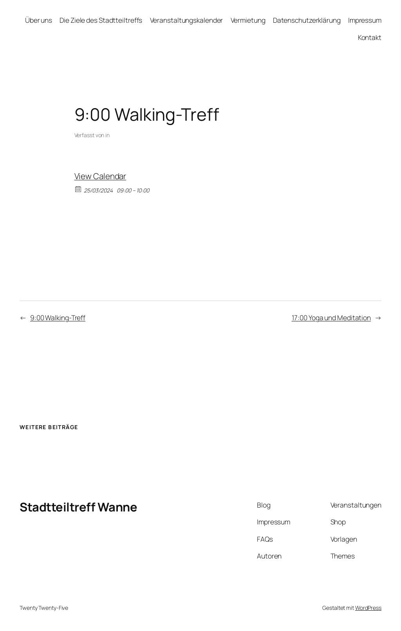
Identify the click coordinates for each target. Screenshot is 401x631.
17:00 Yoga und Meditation (331, 317)
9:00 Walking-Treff (57, 317)
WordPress (368, 607)
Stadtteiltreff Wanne (78, 507)
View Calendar (100, 175)
